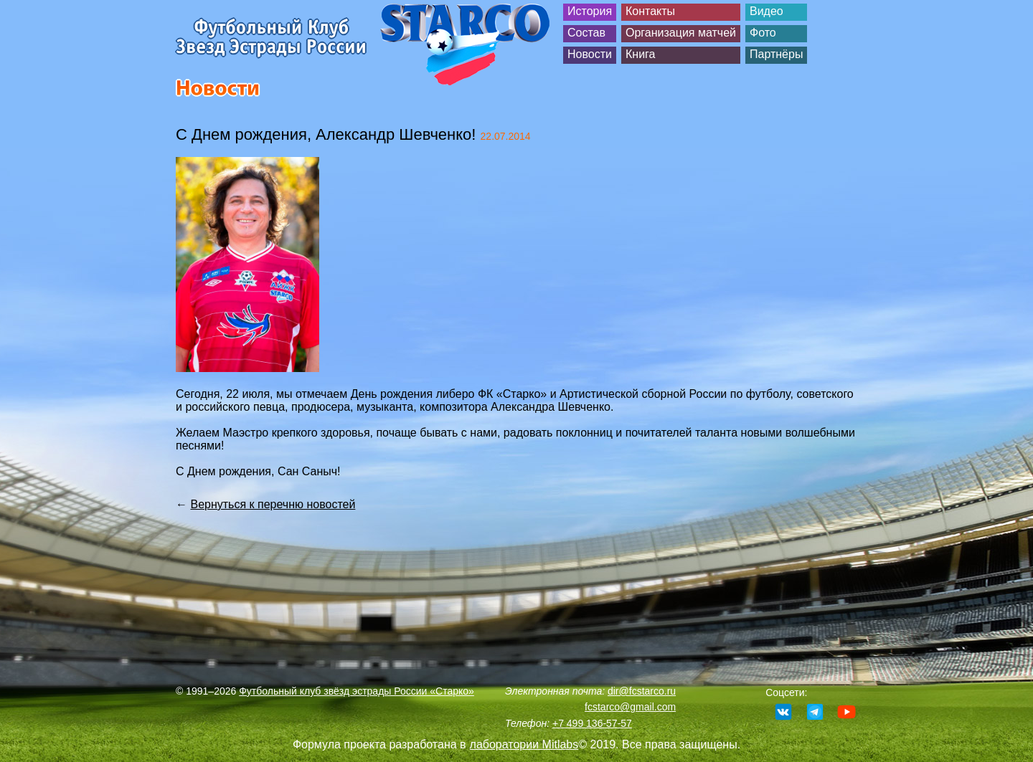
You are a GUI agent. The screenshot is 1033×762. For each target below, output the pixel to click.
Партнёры (776, 54)
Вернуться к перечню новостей (272, 504)
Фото (763, 33)
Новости (589, 54)
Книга (640, 54)
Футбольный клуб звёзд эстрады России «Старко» (356, 691)
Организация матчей (681, 33)
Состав (586, 33)
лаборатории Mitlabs (524, 744)
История (589, 11)
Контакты (650, 11)
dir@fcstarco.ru (642, 691)
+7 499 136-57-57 (592, 723)
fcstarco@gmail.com (630, 707)
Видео (766, 11)
